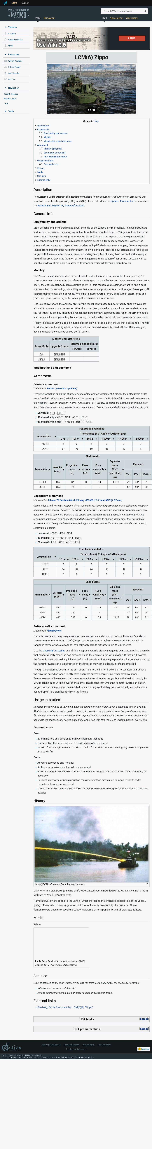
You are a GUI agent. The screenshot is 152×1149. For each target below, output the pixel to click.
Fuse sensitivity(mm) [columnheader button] (98, 469)
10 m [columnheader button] (62, 438)
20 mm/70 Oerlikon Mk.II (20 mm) (66, 500)
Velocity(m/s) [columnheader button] (57, 469)
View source (116, 18)
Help (6, 103)
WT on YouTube (15, 61)
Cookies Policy (104, 1045)
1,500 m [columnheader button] (122, 438)
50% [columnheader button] (135, 474)
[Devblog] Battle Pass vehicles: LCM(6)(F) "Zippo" (65, 1007)
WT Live (11, 79)
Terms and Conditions (51, 1045)
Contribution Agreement (76, 1049)
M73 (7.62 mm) (114, 500)
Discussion (49, 18)
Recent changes (11, 94)
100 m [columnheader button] (75, 438)
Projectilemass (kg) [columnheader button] (72, 469)
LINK (128, 38)
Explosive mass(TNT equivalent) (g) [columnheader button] (114, 469)
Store (14, 3)
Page (37, 18)
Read (104, 18)
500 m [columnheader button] (90, 438)
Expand (144, 1018)
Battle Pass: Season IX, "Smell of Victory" (61, 205)
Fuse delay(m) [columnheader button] (85, 469)
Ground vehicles (15, 39)
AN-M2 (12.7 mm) (95, 500)
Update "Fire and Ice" (122, 201)
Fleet (10, 46)
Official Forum (14, 67)
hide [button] (97, 121)
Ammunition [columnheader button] (44, 436)
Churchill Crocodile (54, 650)
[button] (144, 1019)
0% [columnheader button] (127, 474)
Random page (10, 98)
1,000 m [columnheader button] (105, 438)
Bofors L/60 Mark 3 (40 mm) (62, 388)
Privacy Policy (88, 1045)
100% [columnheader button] (146, 474)
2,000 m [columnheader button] (139, 438)
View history (132, 18)
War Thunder (13, 73)
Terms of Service (71, 1045)
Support (25, 3)
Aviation (12, 33)
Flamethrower (54, 630)
